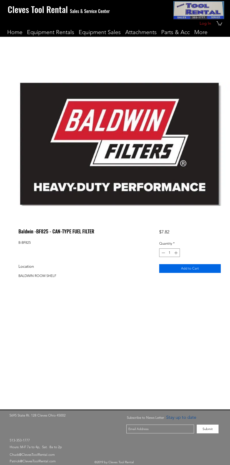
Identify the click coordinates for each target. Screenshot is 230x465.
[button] (219, 23)
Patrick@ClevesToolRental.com (33, 461)
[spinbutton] (169, 253)
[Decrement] (163, 253)
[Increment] (176, 253)
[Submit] (208, 429)
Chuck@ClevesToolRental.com (32, 454)
